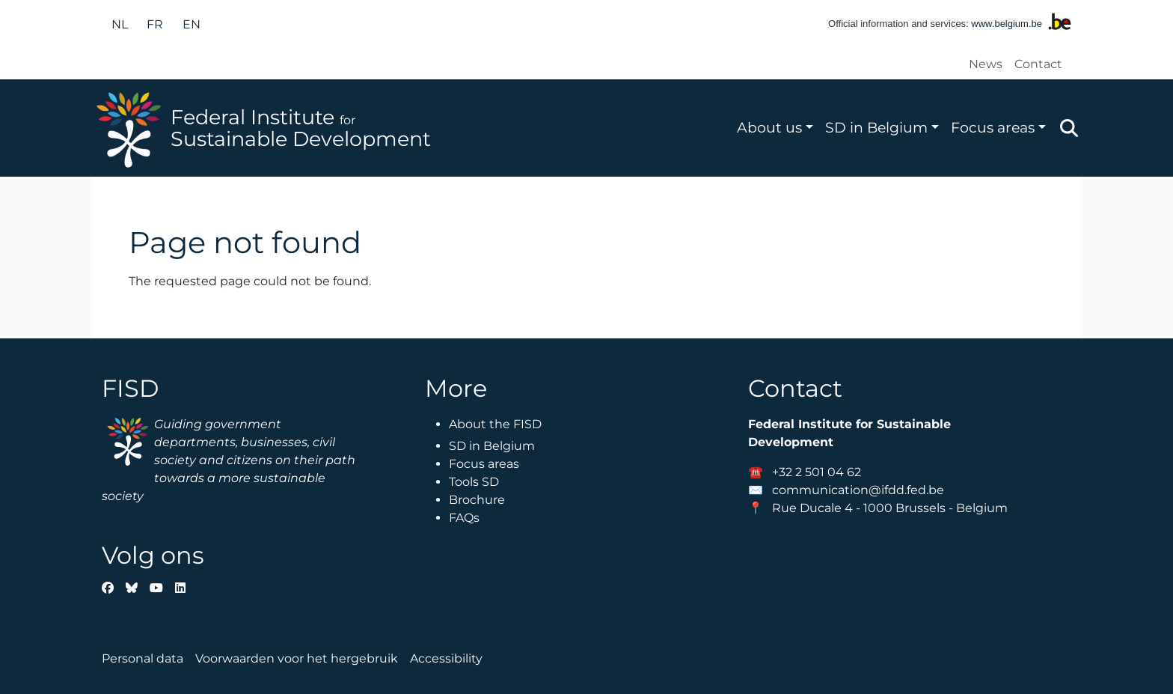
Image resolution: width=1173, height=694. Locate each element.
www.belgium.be (1006, 23)
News (985, 64)
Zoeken (1069, 128)
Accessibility (446, 658)
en (191, 24)
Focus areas (993, 127)
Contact (1038, 64)
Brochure (477, 500)
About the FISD (495, 424)
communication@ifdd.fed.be (858, 490)
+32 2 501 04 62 (816, 472)
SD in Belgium (876, 127)
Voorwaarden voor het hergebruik (296, 658)
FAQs (464, 518)
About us (769, 127)
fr (155, 24)
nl (119, 24)
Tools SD (474, 482)
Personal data (142, 658)
